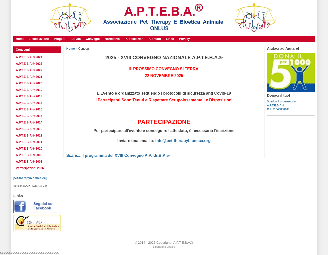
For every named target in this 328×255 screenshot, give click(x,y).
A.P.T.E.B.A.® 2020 (29, 83)
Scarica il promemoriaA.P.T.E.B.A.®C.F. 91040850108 (281, 105)
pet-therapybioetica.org (30, 178)
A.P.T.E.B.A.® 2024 (29, 57)
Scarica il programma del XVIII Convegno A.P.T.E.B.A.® (118, 155)
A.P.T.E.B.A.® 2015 (29, 116)
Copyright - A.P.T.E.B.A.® (174, 242)
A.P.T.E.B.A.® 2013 (29, 129)
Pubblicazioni (134, 39)
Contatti (155, 39)
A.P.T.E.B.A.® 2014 (29, 122)
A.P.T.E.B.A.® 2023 (29, 64)
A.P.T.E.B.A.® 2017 (29, 103)
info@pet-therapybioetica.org (183, 141)
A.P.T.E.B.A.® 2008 (29, 161)
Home (70, 48)
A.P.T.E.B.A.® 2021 (29, 77)
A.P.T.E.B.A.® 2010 (29, 148)
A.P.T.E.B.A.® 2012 (29, 135)
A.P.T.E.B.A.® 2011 (29, 142)
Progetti (59, 39)
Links (170, 39)
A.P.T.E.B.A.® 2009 (29, 155)
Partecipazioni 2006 (30, 168)
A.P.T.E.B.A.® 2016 (29, 109)
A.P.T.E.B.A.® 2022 (29, 70)
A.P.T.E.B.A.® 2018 (29, 96)
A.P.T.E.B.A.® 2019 (29, 90)
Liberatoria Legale (164, 246)
